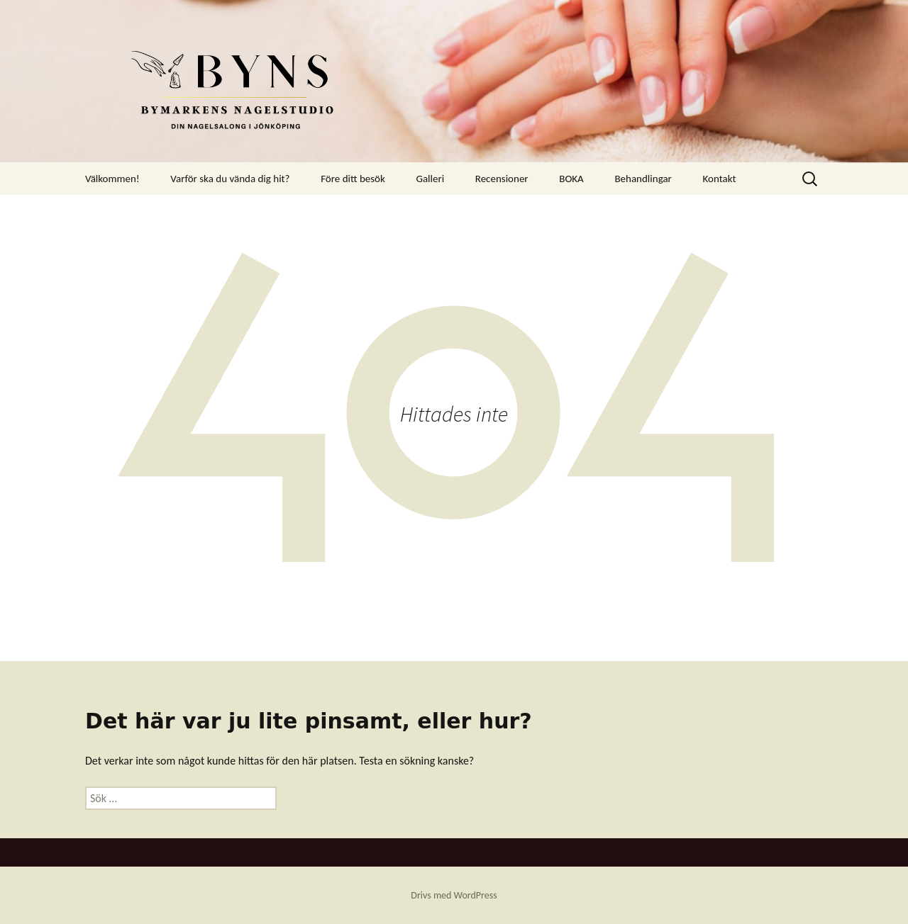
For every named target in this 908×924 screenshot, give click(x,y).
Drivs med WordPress (454, 895)
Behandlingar (642, 178)
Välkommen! (112, 178)
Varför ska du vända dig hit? (229, 178)
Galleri (430, 178)
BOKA (571, 178)
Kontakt (719, 178)
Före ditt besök (353, 178)
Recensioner (501, 178)
